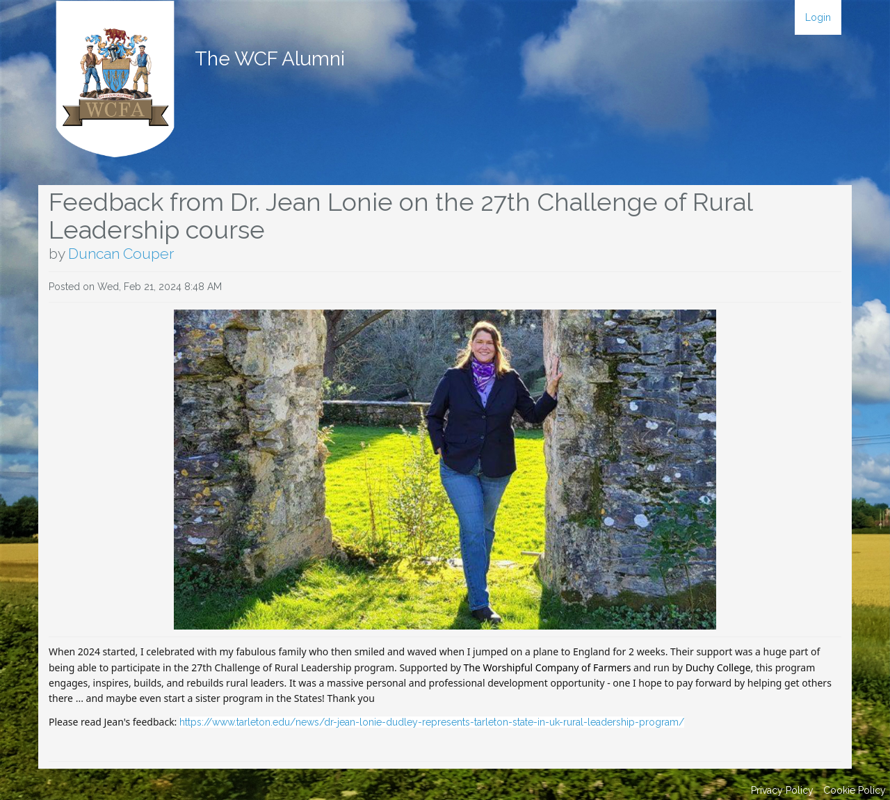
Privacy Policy (782, 790)
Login (818, 17)
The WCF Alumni (270, 58)
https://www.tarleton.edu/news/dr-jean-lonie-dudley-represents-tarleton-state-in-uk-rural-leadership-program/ (431, 722)
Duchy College (718, 667)
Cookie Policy (854, 790)
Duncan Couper (121, 253)
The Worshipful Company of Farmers (547, 667)
